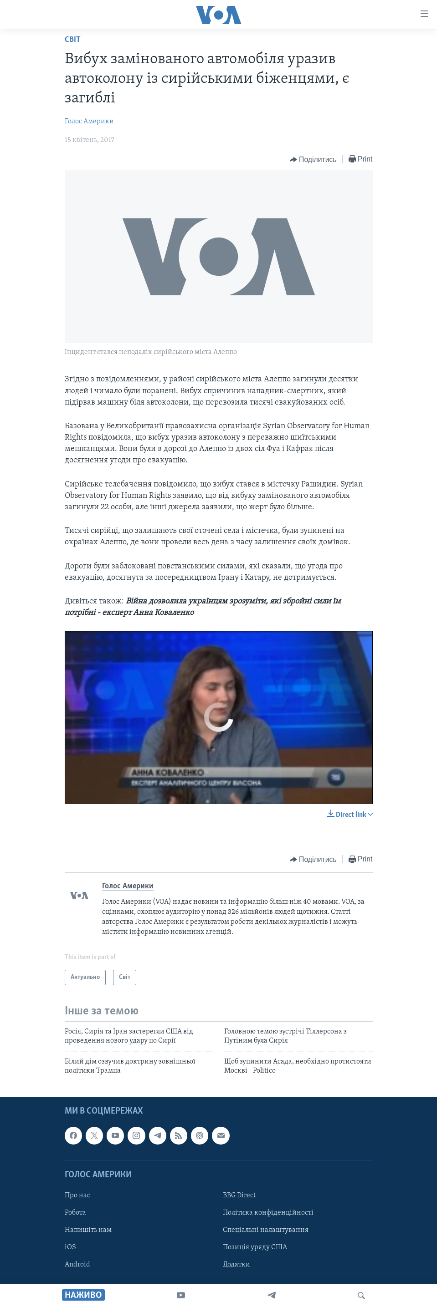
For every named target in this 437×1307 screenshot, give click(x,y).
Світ (73, 39)
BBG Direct (239, 1195)
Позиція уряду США (255, 1247)
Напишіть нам (88, 1230)
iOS (70, 1247)
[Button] (313, 160)
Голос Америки (89, 121)
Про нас (77, 1195)
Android (77, 1264)
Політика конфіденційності (268, 1212)
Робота (75, 1212)
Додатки (236, 1264)
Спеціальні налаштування (265, 1230)
